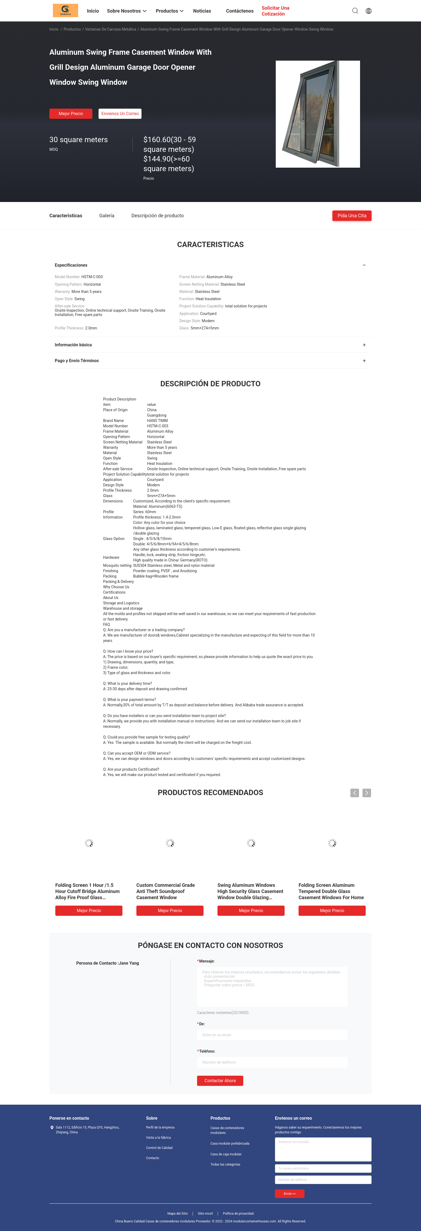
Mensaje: (207, 961)
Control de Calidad (159, 1148)
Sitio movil (205, 1213)
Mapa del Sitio (178, 1213)
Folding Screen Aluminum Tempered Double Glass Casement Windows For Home (331, 891)
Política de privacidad (238, 1213)
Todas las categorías (225, 1164)
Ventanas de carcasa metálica (110, 29)
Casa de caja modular (226, 1154)
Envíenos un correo (120, 113)
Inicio (54, 29)
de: (202, 1024)
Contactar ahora (220, 1080)
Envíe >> (290, 1194)
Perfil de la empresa (160, 1127)
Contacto (152, 1158)
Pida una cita (351, 215)
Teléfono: (207, 1051)
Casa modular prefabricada (229, 1143)
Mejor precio (71, 113)
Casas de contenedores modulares (227, 1130)
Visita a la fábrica (158, 1138)
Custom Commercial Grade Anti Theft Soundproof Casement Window (165, 891)
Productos (72, 29)
